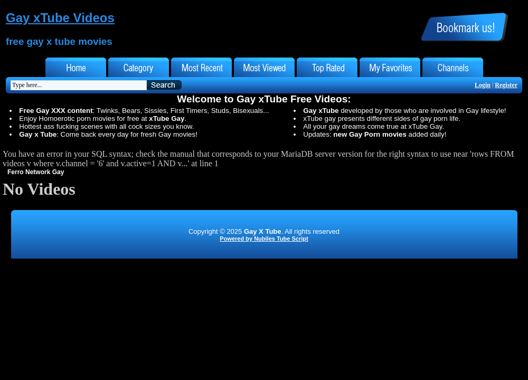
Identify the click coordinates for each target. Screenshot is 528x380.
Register (506, 85)
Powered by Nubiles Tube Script (264, 238)
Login (483, 85)
